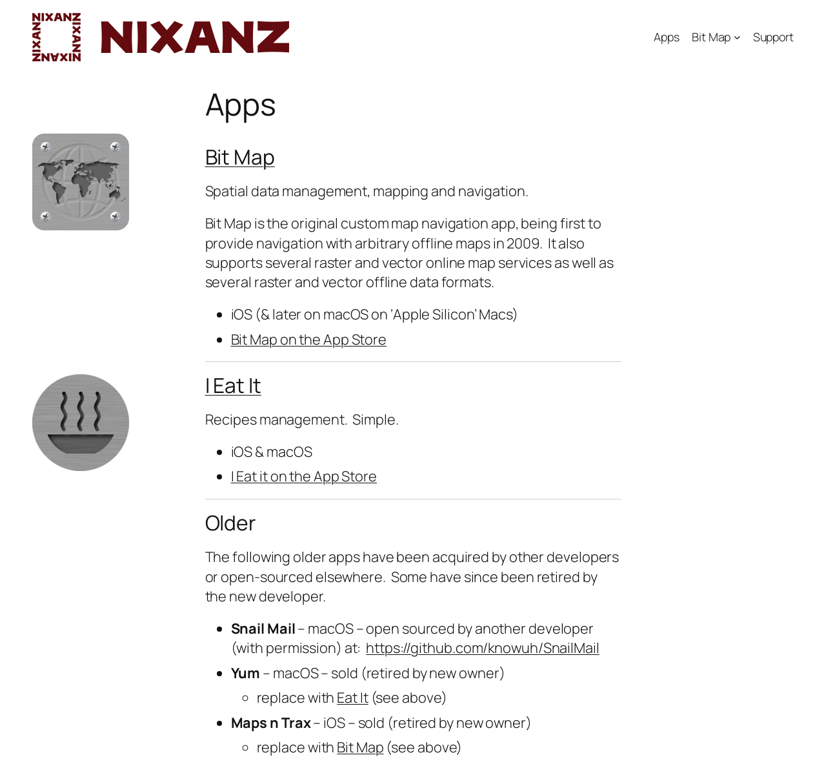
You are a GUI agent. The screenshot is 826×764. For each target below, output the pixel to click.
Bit (219, 157)
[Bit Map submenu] (737, 37)
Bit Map (711, 37)
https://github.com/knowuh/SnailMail (482, 648)
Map (254, 157)
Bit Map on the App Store (309, 339)
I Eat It (233, 385)
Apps (667, 37)
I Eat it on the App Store (304, 476)
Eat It (352, 697)
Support (773, 37)
